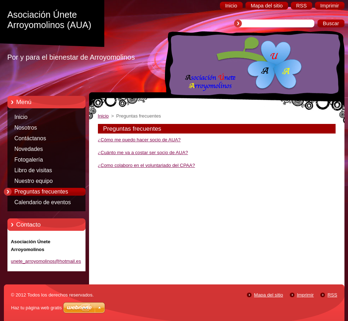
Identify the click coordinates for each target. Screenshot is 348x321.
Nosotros (26, 128)
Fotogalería (29, 160)
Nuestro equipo (34, 181)
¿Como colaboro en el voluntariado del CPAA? (146, 165)
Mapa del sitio (268, 295)
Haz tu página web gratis (36, 307)
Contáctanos (30, 138)
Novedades (29, 149)
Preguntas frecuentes (41, 192)
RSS (332, 295)
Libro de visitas (33, 170)
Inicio (21, 117)
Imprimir (305, 295)
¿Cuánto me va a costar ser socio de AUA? (143, 152)
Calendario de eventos (43, 202)
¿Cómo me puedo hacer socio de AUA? (139, 139)
